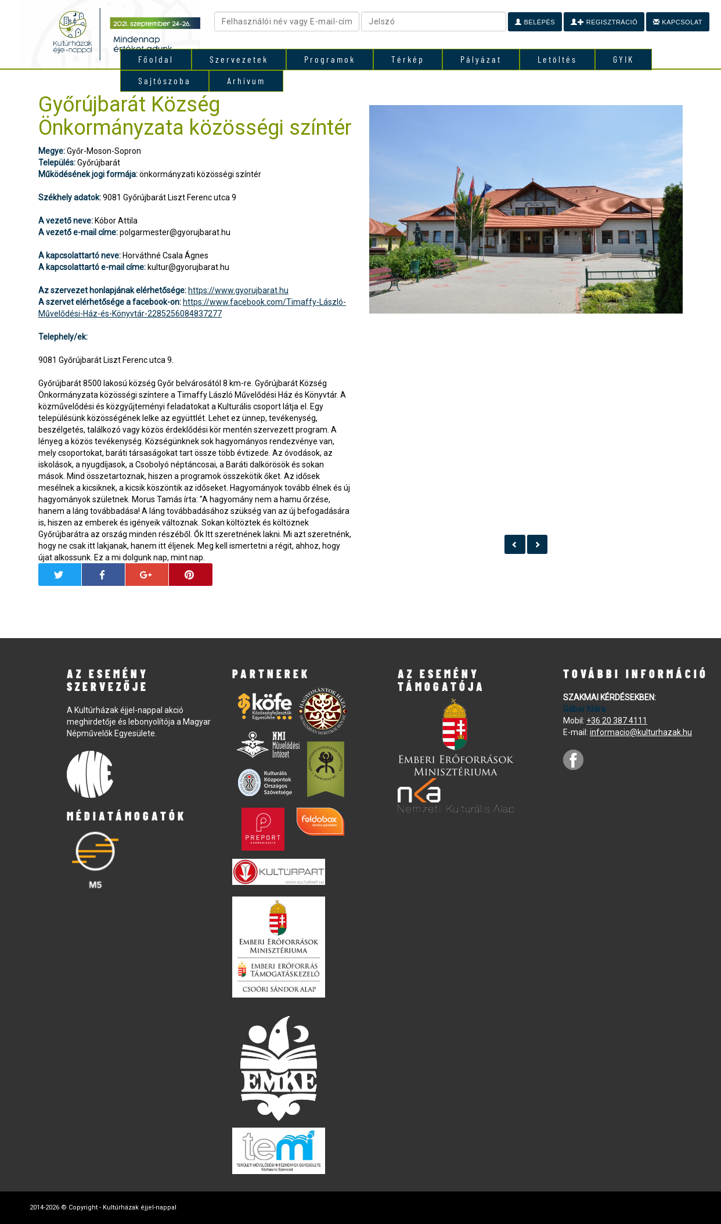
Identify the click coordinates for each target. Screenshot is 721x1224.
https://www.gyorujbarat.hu (238, 290)
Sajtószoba (164, 80)
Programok (329, 58)
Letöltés (557, 58)
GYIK (623, 58)
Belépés (535, 22)
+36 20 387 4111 (616, 720)
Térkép (407, 58)
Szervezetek (239, 58)
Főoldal (156, 58)
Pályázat (481, 58)
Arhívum (246, 80)
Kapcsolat (677, 22)
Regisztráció (604, 22)
